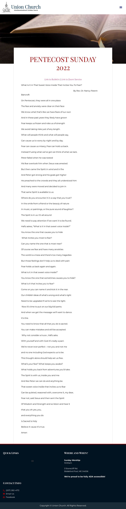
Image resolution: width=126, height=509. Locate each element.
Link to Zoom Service (71, 79)
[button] (121, 7)
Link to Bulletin (51, 79)
